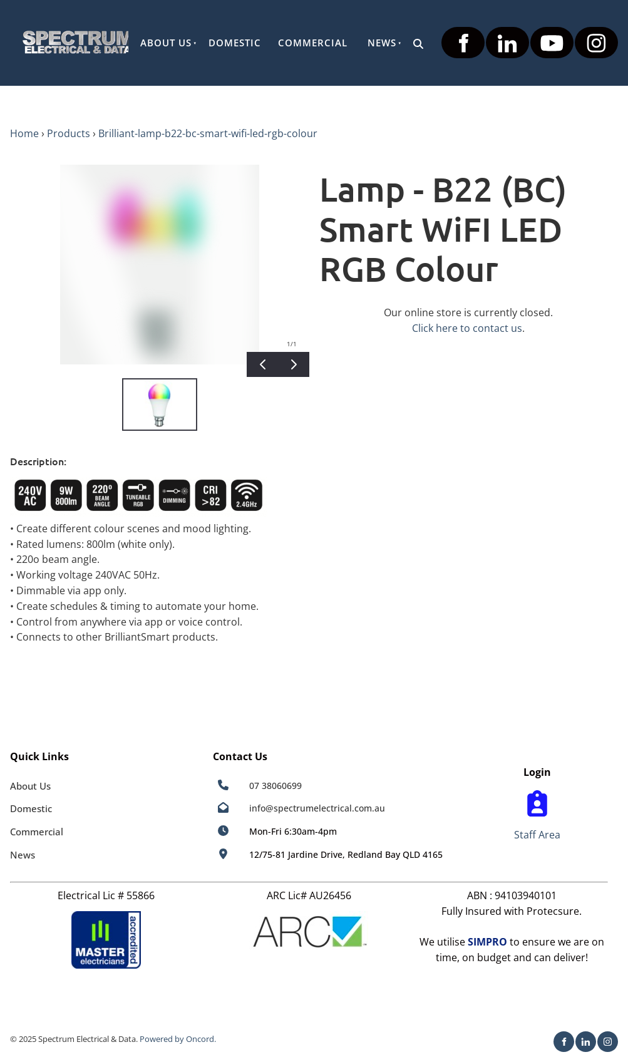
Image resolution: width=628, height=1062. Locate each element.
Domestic (234, 42)
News (382, 42)
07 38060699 (275, 785)
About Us (166, 42)
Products (68, 133)
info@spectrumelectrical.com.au (317, 808)
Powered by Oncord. (178, 1038)
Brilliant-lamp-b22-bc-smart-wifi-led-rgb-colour (207, 133)
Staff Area (537, 835)
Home (24, 133)
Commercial (312, 42)
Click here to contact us (467, 328)
